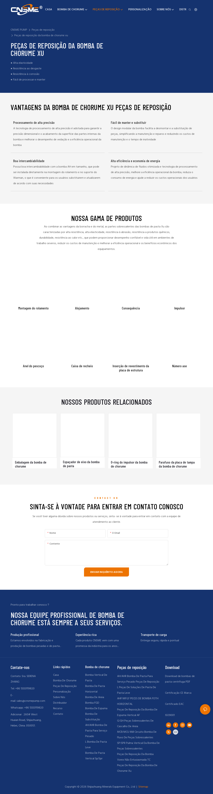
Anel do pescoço (33, 366)
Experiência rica (86, 635)
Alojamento (82, 308)
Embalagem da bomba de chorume (30, 464)
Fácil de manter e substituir (128, 122)
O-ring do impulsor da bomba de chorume (129, 464)
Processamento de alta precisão (34, 122)
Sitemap (143, 787)
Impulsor (179, 308)
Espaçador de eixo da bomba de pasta (81, 464)
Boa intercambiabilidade (28, 161)
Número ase (179, 366)
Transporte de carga (154, 635)
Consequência (131, 308)
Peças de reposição (43, 30)
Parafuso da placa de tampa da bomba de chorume (177, 464)
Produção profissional (25, 635)
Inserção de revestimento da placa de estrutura (131, 368)
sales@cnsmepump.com (31, 701)
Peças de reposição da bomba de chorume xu (41, 35)
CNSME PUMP (19, 30)
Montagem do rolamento (33, 308)
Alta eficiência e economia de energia (135, 161)
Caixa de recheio (82, 366)
